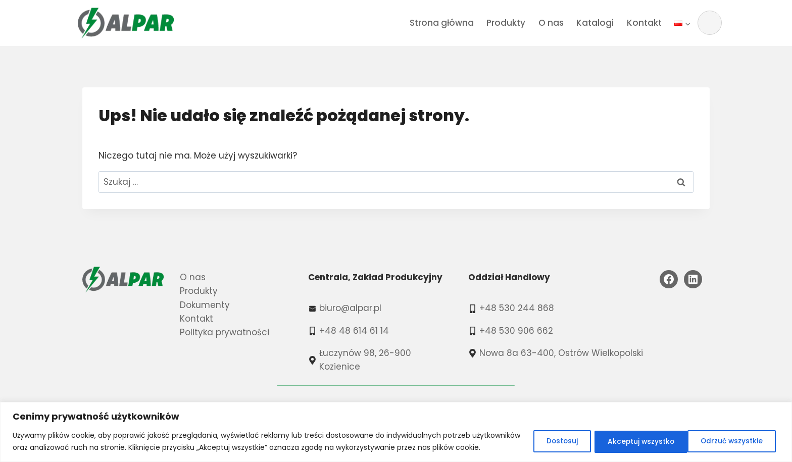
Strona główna (442, 23)
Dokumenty (205, 305)
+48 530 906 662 (516, 331)
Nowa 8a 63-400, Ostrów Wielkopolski (561, 353)
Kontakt (644, 23)
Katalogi (595, 23)
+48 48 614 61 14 (354, 331)
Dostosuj (550, 435)
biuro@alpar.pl (350, 308)
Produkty (505, 23)
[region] (396, 426)
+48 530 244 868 (516, 308)
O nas (551, 23)
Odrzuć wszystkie (631, 435)
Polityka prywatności (224, 332)
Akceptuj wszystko (731, 435)
